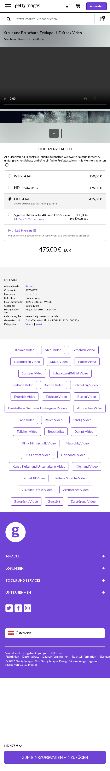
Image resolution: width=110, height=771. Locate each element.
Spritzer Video (32, 373)
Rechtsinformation (84, 656)
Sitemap (104, 656)
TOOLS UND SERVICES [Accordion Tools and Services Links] (55, 580)
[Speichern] (54, 133)
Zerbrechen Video (76, 490)
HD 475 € (13, 745)
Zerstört (54, 501)
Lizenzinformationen (55, 656)
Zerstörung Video (83, 501)
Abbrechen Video (89, 408)
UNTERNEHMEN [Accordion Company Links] (55, 592)
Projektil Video (34, 478)
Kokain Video (24, 350)
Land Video (26, 420)
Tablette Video (56, 396)
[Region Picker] (55, 633)
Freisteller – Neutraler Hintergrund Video (37, 408)
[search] (10, 19)
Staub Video (59, 362)
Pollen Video (87, 362)
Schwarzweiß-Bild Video (70, 373)
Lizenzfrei (31, 294)
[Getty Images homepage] (27, 6)
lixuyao (29, 286)
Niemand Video (87, 466)
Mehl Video (53, 350)
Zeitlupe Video (22, 385)
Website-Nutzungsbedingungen (26, 653)
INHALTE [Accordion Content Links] (55, 556)
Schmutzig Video (86, 385)
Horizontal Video (73, 455)
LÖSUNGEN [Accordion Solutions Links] (55, 568)
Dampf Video (83, 431)
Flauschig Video (77, 443)
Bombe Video (53, 385)
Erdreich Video (24, 396)
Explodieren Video (27, 362)
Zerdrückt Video (26, 501)
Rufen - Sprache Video (71, 478)
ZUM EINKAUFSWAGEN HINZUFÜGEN (55, 757)
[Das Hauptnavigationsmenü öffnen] (8, 6)
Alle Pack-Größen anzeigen (29, 219)
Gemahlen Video (83, 350)
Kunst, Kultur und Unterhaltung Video (38, 466)
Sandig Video (82, 420)
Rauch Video (54, 420)
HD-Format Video (38, 455)
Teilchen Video (27, 431)
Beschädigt (56, 431)
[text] (54, 18)
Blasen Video (86, 396)
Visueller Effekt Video (37, 490)
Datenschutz (30, 656)
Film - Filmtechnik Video (38, 443)
